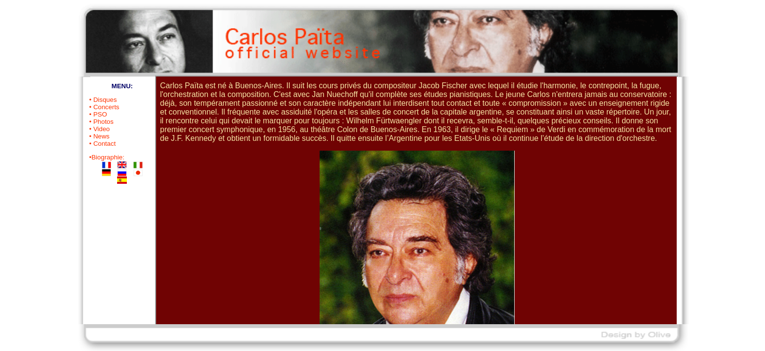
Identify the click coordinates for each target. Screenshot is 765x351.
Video (101, 129)
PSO (100, 114)
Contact (104, 143)
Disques (105, 99)
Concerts (106, 107)
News (101, 136)
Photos (103, 121)
